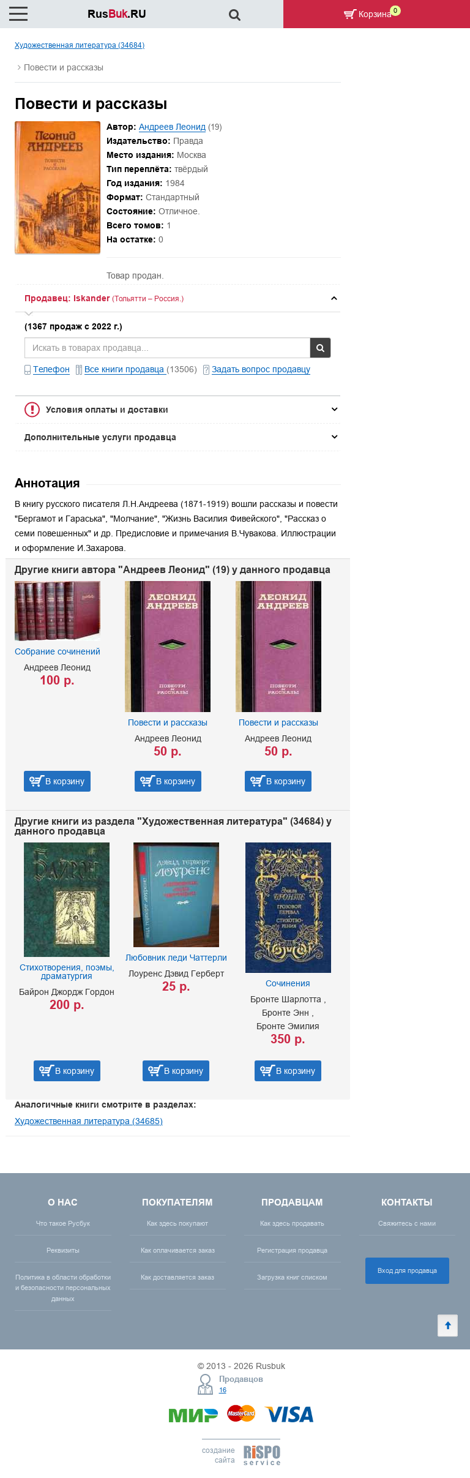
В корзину (64, 781)
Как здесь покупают (177, 1223)
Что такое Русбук (63, 1223)
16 (222, 1390)
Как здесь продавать (292, 1223)
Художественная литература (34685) (89, 1121)
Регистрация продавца (292, 1250)
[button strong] (177, 298)
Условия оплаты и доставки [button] (107, 410)
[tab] (177, 298)
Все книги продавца (125, 369)
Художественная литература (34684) (79, 45)
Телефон (51, 369)
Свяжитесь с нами (407, 1223)
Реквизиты (63, 1250)
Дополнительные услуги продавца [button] (100, 437)
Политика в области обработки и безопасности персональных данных (63, 1287)
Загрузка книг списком (292, 1277)
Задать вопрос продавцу (261, 369)
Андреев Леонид (172, 127)
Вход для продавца (407, 1270)
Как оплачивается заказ (178, 1250)
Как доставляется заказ (177, 1277)
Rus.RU (117, 13)
